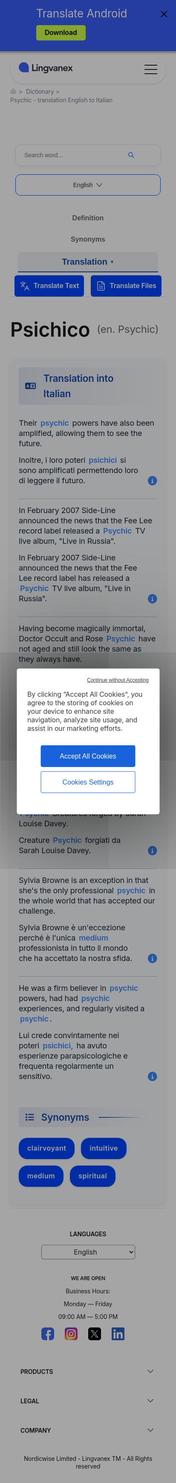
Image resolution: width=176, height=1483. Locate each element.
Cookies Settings (87, 782)
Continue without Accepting (118, 680)
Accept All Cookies (88, 756)
